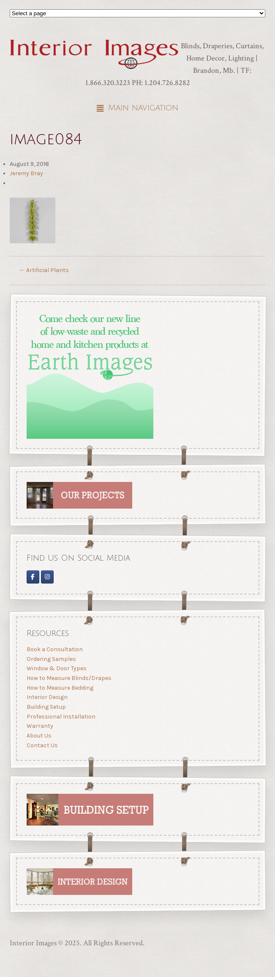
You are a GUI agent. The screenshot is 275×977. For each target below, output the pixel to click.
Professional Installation (60, 716)
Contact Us (41, 745)
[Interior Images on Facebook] (32, 576)
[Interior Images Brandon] (47, 576)
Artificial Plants (44, 270)
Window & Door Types (56, 668)
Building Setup (45, 706)
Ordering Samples (51, 659)
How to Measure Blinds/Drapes (68, 678)
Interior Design (46, 697)
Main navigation (143, 108)
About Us (38, 735)
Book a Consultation (54, 649)
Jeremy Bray (26, 173)
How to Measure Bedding (59, 687)
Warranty (39, 725)
